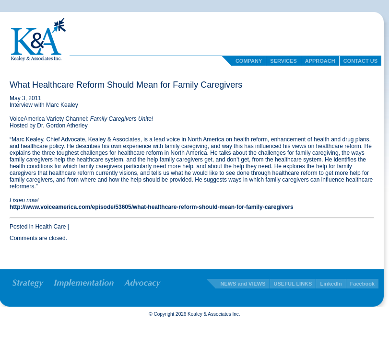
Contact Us (360, 61)
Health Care (50, 226)
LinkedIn (331, 284)
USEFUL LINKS (293, 284)
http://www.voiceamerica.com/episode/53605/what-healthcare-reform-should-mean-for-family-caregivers (152, 207)
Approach (320, 61)
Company (249, 61)
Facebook (362, 284)
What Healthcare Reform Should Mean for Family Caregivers (126, 85)
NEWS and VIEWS (242, 284)
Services (283, 61)
